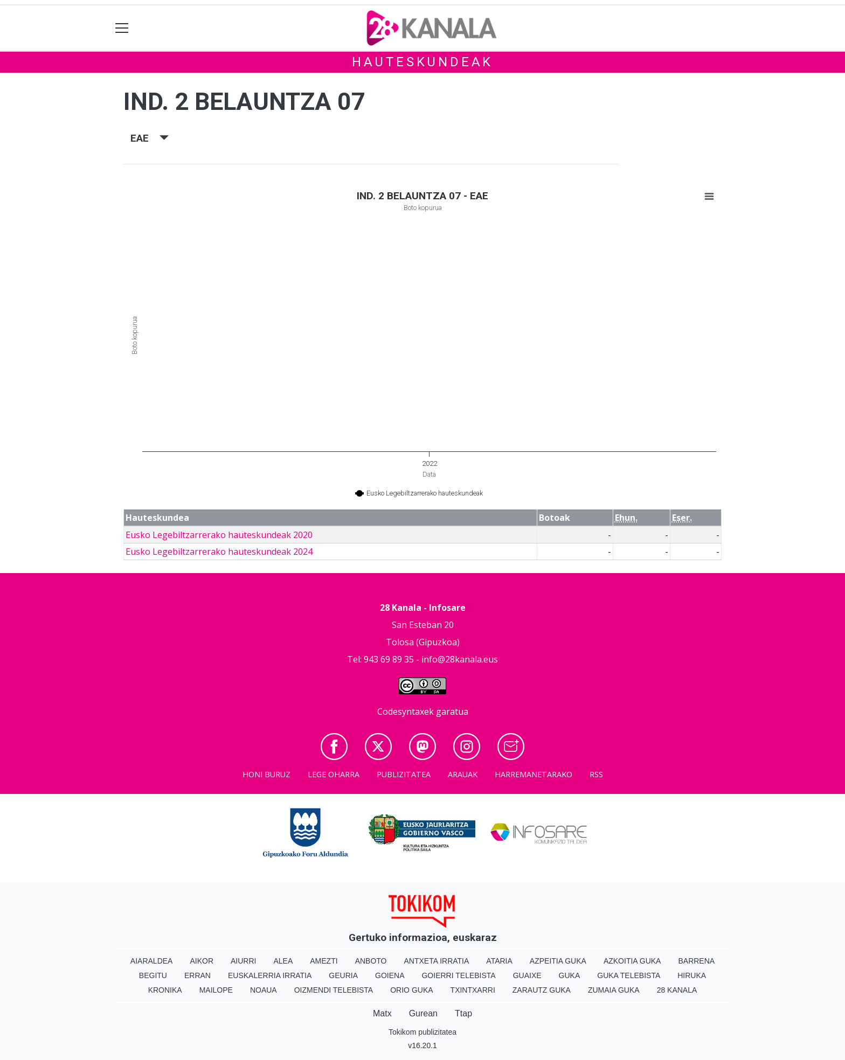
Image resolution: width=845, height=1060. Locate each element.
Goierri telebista (458, 975)
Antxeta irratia (436, 961)
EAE (149, 138)
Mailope (216, 990)
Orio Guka (411, 990)
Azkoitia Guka (632, 961)
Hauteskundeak (422, 61)
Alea (283, 961)
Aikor (201, 961)
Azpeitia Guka (558, 961)
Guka (569, 975)
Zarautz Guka (541, 990)
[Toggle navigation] (122, 28)
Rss (596, 774)
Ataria (499, 961)
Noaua (263, 990)
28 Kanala (677, 990)
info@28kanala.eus (459, 659)
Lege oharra (333, 774)
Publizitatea (404, 774)
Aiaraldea (151, 961)
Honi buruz (266, 774)
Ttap (463, 1013)
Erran (197, 975)
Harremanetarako (533, 774)
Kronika (165, 990)
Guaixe (527, 975)
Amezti (323, 961)
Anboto (371, 961)
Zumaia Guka (614, 990)
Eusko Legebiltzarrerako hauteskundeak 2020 (219, 535)
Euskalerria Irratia (269, 975)
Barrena (696, 961)
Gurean (423, 1013)
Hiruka (691, 975)
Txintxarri (473, 990)
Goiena (389, 975)
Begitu (153, 975)
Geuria (343, 975)
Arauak (462, 774)
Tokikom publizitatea (422, 1032)
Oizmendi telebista (333, 990)
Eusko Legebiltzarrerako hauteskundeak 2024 (219, 551)
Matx (382, 1013)
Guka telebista (628, 975)
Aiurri (243, 961)
